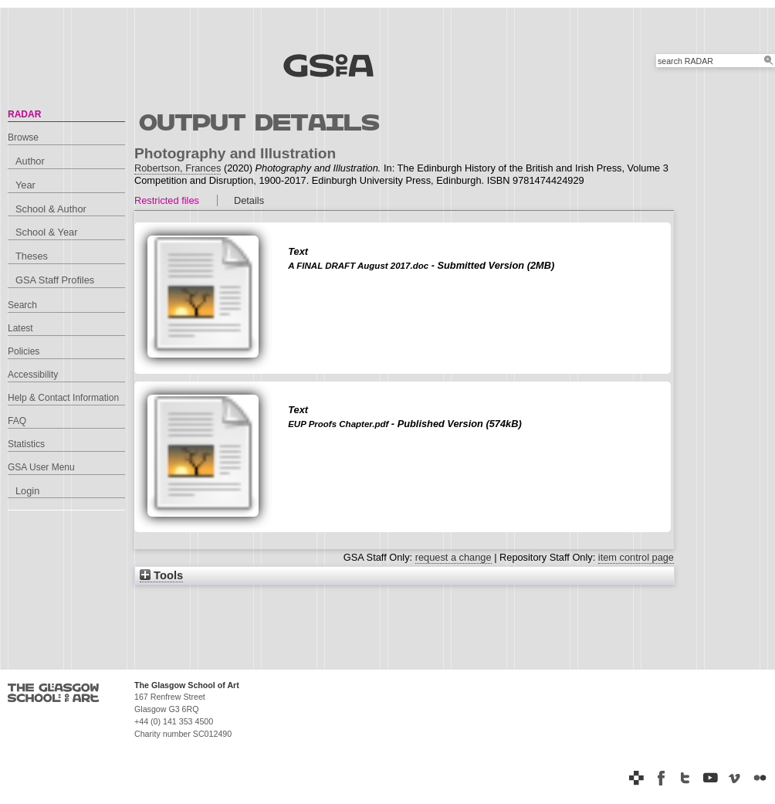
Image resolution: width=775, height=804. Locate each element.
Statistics (26, 444)
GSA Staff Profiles (54, 280)
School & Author (50, 209)
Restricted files (166, 200)
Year (25, 185)
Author (30, 161)
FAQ (17, 421)
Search (22, 305)
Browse (23, 137)
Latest (20, 328)
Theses (31, 256)
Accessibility (33, 374)
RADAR (24, 114)
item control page (636, 557)
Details (249, 200)
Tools (161, 575)
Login (27, 491)
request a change (453, 557)
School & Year (46, 232)
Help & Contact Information (63, 397)
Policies (23, 351)
